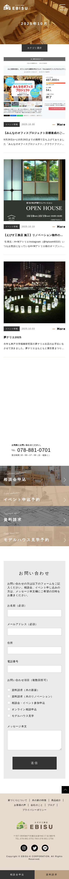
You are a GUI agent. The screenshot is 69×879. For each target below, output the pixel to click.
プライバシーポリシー (34, 813)
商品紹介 (56, 804)
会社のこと (37, 808)
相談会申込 (17, 874)
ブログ (51, 808)
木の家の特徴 (39, 804)
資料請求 (51, 874)
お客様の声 (20, 808)
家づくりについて (17, 804)
